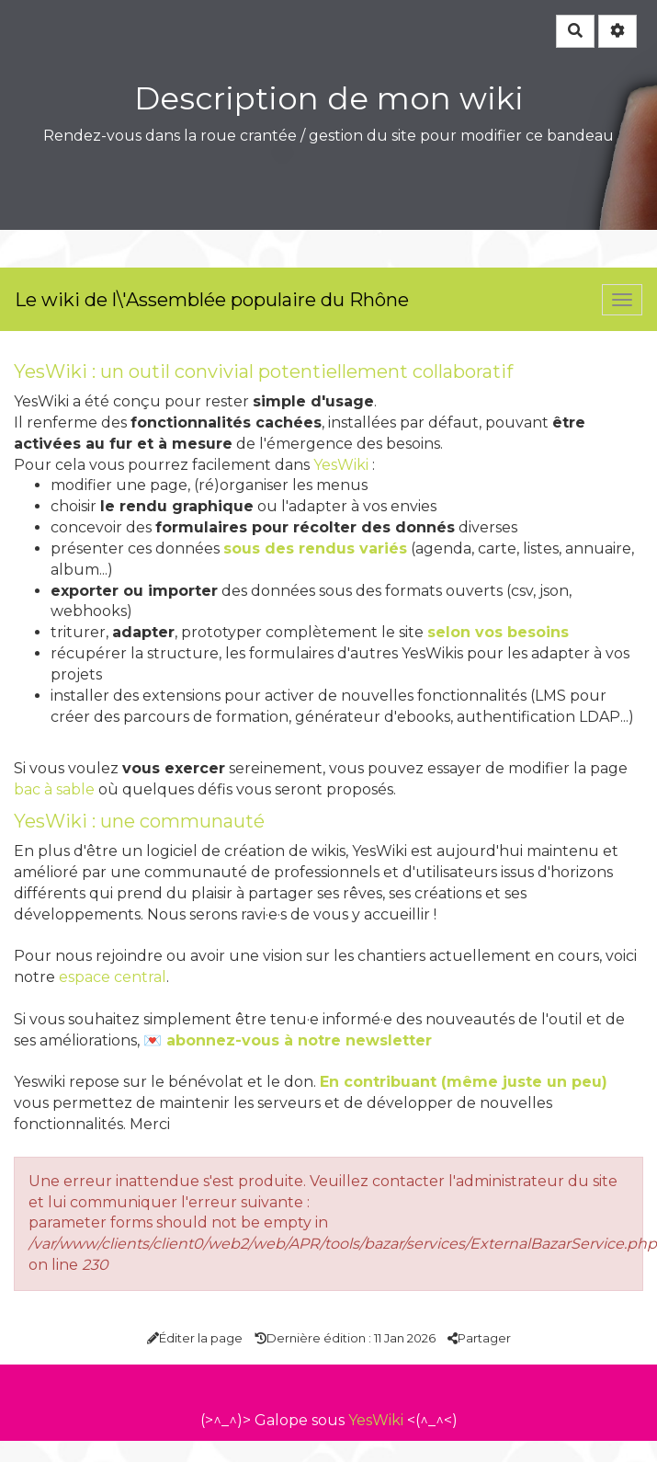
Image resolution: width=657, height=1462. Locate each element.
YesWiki (340, 465)
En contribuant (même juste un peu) (463, 1082)
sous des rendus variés (315, 548)
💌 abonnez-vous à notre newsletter (287, 1040)
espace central (112, 977)
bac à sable (54, 789)
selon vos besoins (498, 632)
